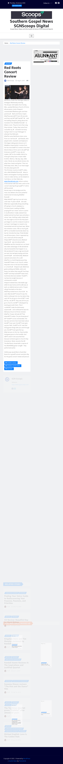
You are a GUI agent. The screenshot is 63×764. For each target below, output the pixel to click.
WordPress (26, 758)
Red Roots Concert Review (17, 43)
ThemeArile (22, 761)
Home (6, 43)
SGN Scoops (10, 118)
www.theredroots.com (11, 219)
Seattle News (13, 761)
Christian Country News (13, 403)
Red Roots (9, 406)
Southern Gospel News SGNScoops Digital (31, 23)
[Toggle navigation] (31, 36)
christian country (11, 400)
